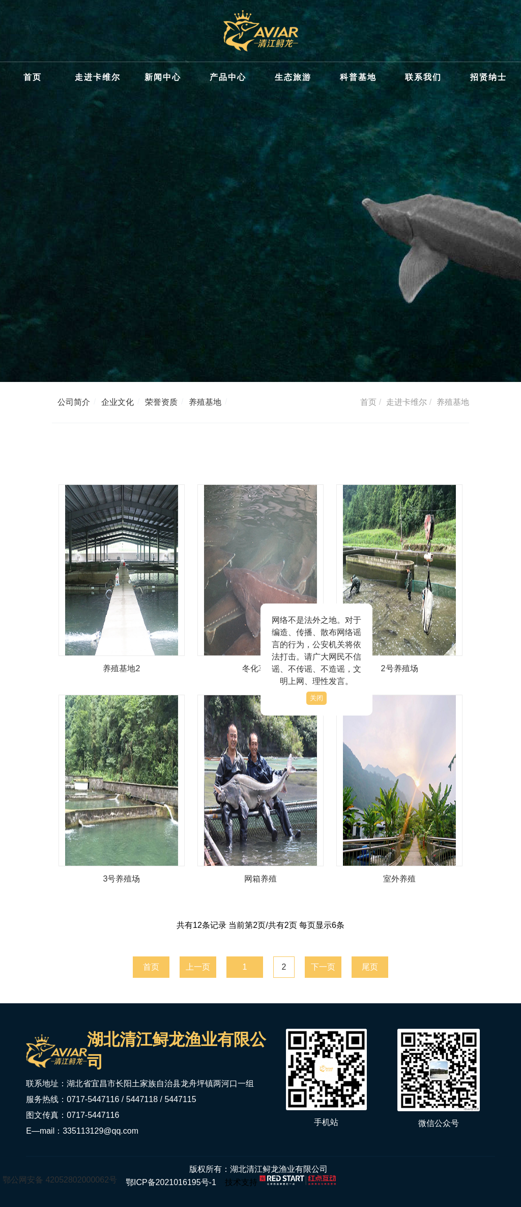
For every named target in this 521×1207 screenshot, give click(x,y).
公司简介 (73, 402)
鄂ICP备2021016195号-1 (170, 1182)
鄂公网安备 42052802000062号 (60, 1179)
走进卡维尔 (98, 77)
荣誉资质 (161, 402)
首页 (32, 77)
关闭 (316, 698)
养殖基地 (205, 402)
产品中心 (228, 77)
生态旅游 (293, 77)
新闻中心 (162, 77)
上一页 (198, 967)
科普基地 (358, 77)
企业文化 (117, 402)
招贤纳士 (488, 77)
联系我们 (423, 77)
